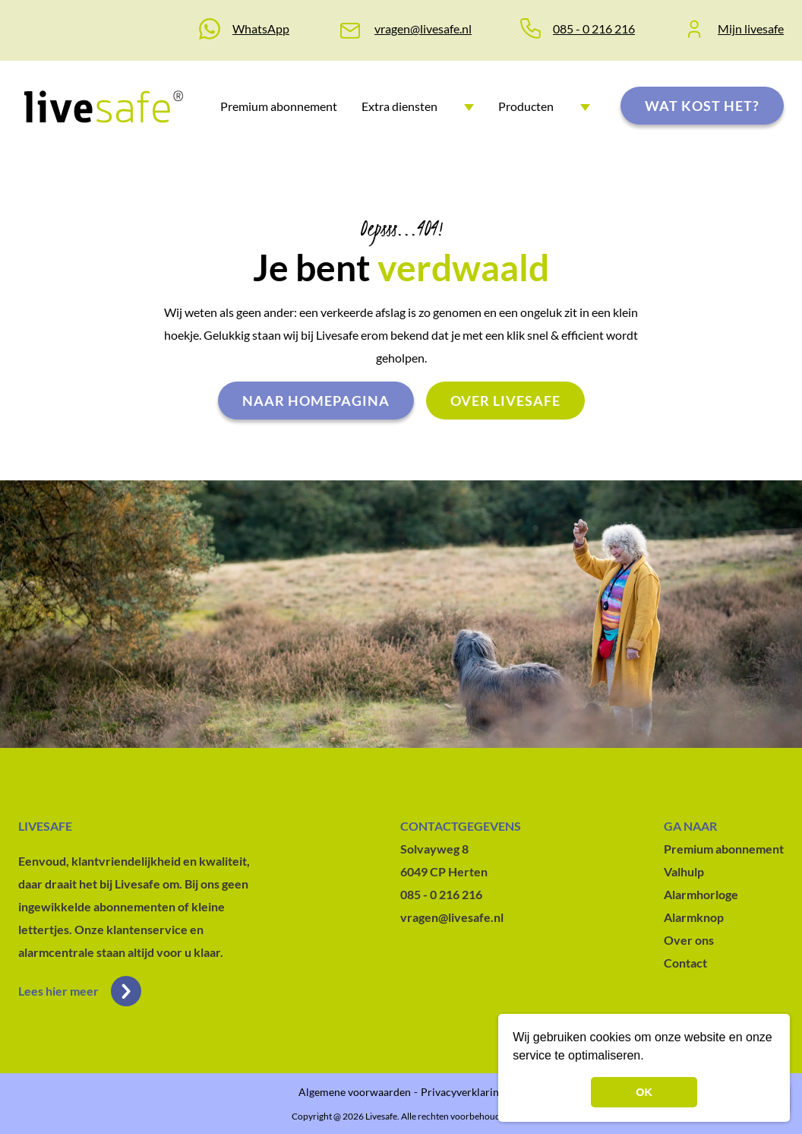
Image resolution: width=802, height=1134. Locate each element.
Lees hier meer (79, 991)
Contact (685, 962)
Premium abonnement (278, 106)
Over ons (689, 940)
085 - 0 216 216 (594, 28)
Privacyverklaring (462, 1091)
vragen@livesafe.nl (423, 28)
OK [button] (644, 1092)
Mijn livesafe (751, 28)
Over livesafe (505, 400)
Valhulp (684, 871)
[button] (649, 1057)
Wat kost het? (702, 105)
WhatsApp (260, 28)
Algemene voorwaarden (354, 1091)
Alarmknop (694, 917)
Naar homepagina (316, 400)
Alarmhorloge (701, 894)
